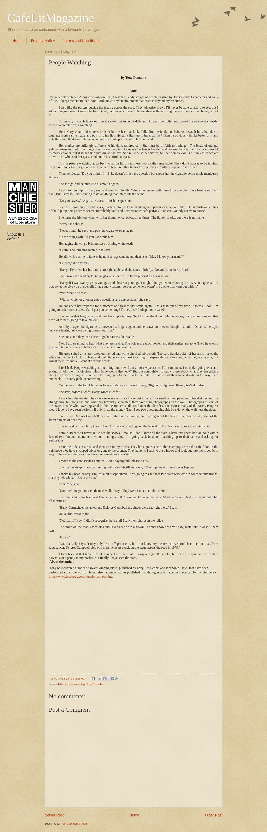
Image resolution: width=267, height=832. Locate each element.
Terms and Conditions (82, 40)
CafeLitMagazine (50, 18)
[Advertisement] (21, 112)
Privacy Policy (43, 40)
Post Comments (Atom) (75, 823)
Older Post (213, 815)
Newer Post (54, 815)
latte (60, 684)
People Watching (75, 684)
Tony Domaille (94, 684)
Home (17, 40)
